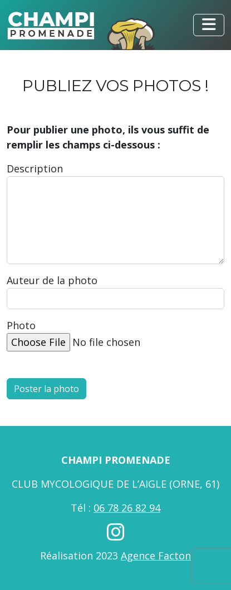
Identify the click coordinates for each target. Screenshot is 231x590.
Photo (21, 325)
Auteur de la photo (52, 280)
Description (35, 168)
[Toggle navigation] (208, 25)
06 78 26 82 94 (127, 507)
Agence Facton (156, 555)
